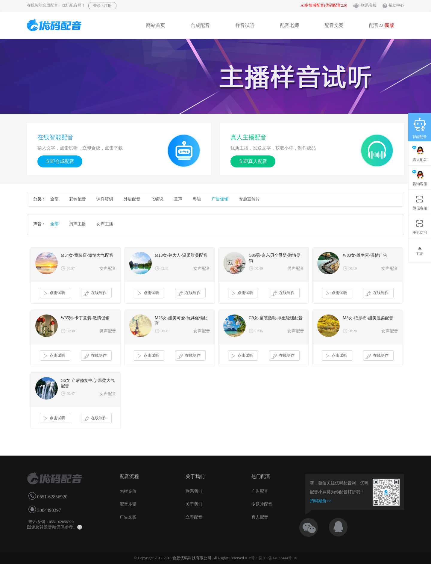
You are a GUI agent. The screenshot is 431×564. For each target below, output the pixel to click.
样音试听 (244, 25)
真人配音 (259, 517)
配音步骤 (128, 504)
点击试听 (53, 293)
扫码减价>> (320, 501)
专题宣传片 (249, 199)
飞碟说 (157, 199)
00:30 (71, 331)
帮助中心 (396, 5)
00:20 (353, 331)
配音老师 (289, 25)
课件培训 (104, 199)
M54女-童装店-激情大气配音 (87, 255)
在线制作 (95, 293)
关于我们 (194, 504)
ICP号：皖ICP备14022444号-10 (271, 558)
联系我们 (194, 491)
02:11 (165, 268)
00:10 (353, 268)
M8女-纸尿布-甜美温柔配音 (368, 318)
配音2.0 (381, 25)
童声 (178, 199)
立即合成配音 (59, 161)
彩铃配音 (77, 199)
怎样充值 (128, 491)
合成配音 (200, 25)
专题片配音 (261, 504)
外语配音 (132, 199)
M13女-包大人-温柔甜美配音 (181, 255)
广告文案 (128, 517)
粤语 (197, 199)
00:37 (71, 268)
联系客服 (369, 5)
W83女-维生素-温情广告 (365, 255)
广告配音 (259, 491)
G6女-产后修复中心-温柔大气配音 (88, 383)
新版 (389, 25)
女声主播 (104, 224)
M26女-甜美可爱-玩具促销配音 (181, 321)
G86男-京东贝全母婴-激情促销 (275, 258)
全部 (54, 199)
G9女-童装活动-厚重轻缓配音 (276, 318)
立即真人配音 (253, 161)
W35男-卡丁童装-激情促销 (85, 318)
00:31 (165, 331)
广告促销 (220, 199)
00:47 (71, 393)
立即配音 (194, 517)
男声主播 (77, 224)
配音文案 (334, 25)
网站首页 (155, 25)
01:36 (259, 331)
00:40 (259, 268)
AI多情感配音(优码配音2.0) (324, 5)
